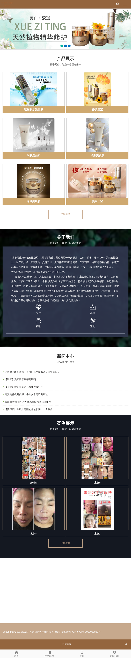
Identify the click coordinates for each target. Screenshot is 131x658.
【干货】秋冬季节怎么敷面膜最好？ (24, 386)
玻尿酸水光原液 (33, 109)
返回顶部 (114, 653)
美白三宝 (97, 201)
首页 (16, 653)
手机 (82, 653)
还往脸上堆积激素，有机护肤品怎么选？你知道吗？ (32, 372)
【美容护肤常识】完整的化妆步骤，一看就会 (29, 409)
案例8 (34, 533)
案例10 (33, 482)
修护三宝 (97, 109)
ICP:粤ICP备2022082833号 (86, 631)
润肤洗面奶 (33, 155)
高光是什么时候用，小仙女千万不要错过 (26, 394)
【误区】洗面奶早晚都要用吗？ (21, 379)
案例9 (97, 482)
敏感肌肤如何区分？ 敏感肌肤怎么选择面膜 (28, 401)
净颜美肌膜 (97, 155)
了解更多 (65, 214)
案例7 (97, 533)
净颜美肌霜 (33, 201)
